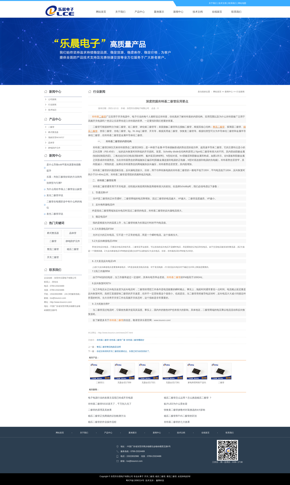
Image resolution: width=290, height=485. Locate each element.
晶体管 (51, 142)
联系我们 (232, 3)
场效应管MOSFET (56, 137)
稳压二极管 (73, 249)
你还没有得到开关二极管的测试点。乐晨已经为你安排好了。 (124, 351)
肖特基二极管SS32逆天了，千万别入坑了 (109, 403)
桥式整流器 (53, 132)
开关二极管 (53, 257)
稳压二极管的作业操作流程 (102, 422)
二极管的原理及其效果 (100, 409)
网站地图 (242, 3)
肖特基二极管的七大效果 (177, 422)
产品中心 (140, 11)
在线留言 (217, 11)
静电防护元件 (54, 148)
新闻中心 (178, 11)
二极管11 (100, 382)
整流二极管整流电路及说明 (109, 347)
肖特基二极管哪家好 (135, 340)
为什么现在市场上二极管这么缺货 (64, 189)
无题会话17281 (173, 382)
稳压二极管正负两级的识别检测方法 (107, 416)
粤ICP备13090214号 (135, 480)
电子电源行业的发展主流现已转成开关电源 (110, 397)
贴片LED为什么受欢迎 (175, 403)
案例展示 (159, 11)
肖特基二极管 (103, 340)
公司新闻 (52, 99)
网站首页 (101, 11)
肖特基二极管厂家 (117, 340)
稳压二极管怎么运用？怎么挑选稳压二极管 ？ (188, 397)
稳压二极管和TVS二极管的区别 (180, 416)
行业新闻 (52, 104)
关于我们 (213, 3)
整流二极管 (53, 249)
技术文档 (223, 3)
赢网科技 (160, 480)
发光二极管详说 (55, 195)
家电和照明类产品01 (197, 382)
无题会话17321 (148, 382)
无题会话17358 (124, 382)
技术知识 (52, 110)
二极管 (51, 127)
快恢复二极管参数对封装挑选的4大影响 (184, 409)
